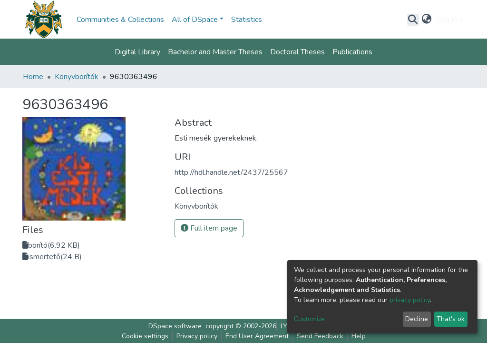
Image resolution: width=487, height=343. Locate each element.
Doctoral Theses (297, 52)
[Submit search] (413, 19)
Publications (352, 52)
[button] (427, 19)
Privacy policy (196, 336)
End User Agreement (257, 336)
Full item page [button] (209, 228)
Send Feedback (320, 336)
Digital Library (137, 52)
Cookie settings (145, 336)
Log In (447, 19)
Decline (416, 318)
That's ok (451, 318)
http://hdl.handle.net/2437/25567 (231, 172)
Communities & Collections (120, 19)
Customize (309, 318)
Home (33, 76)
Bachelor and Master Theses (215, 52)
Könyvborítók (76, 76)
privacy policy (410, 299)
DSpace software (175, 326)
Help (358, 336)
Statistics (246, 19)
